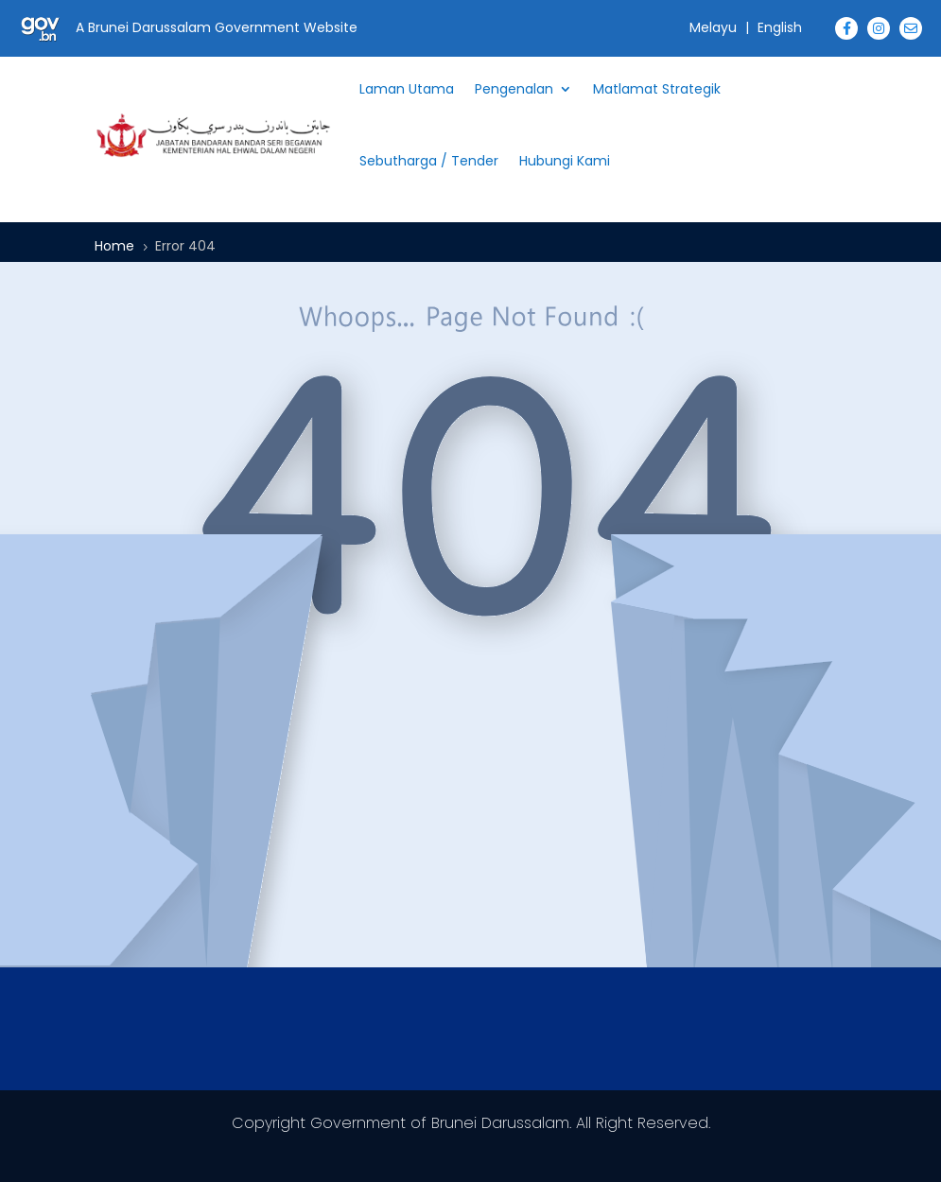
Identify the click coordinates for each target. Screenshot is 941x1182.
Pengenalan (514, 88)
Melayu (713, 27)
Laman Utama (406, 88)
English (780, 27)
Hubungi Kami (564, 160)
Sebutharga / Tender (428, 160)
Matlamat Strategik (657, 88)
